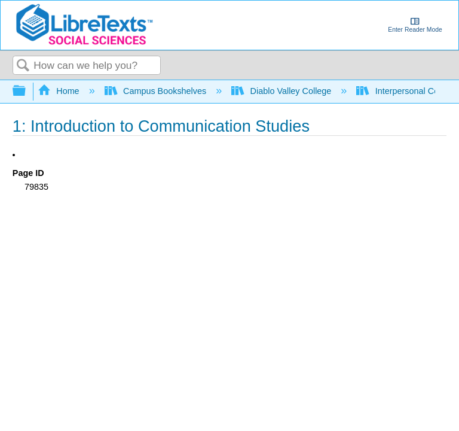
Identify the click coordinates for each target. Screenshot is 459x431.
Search (23, 66)
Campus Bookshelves (157, 91)
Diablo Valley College (282, 91)
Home (60, 91)
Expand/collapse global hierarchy (27, 91)
